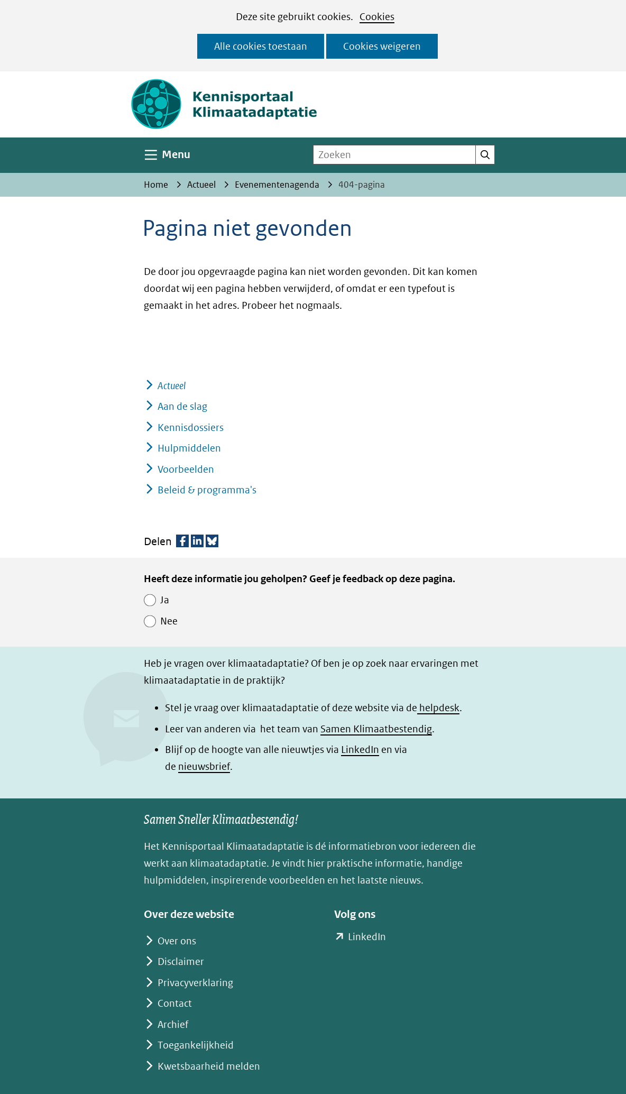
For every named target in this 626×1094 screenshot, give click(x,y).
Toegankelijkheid (196, 1045)
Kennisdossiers (191, 427)
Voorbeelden (186, 469)
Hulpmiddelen (189, 448)
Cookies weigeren (382, 46)
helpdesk (438, 708)
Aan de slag (182, 406)
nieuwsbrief (204, 766)
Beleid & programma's (207, 490)
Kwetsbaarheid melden (209, 1066)
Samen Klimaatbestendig (376, 729)
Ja (164, 600)
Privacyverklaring (195, 983)
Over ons (177, 941)
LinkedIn (360, 749)
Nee (169, 621)
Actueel (172, 386)
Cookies (377, 17)
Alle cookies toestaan (260, 46)
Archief (173, 1024)
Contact (175, 1003)
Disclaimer (181, 961)
